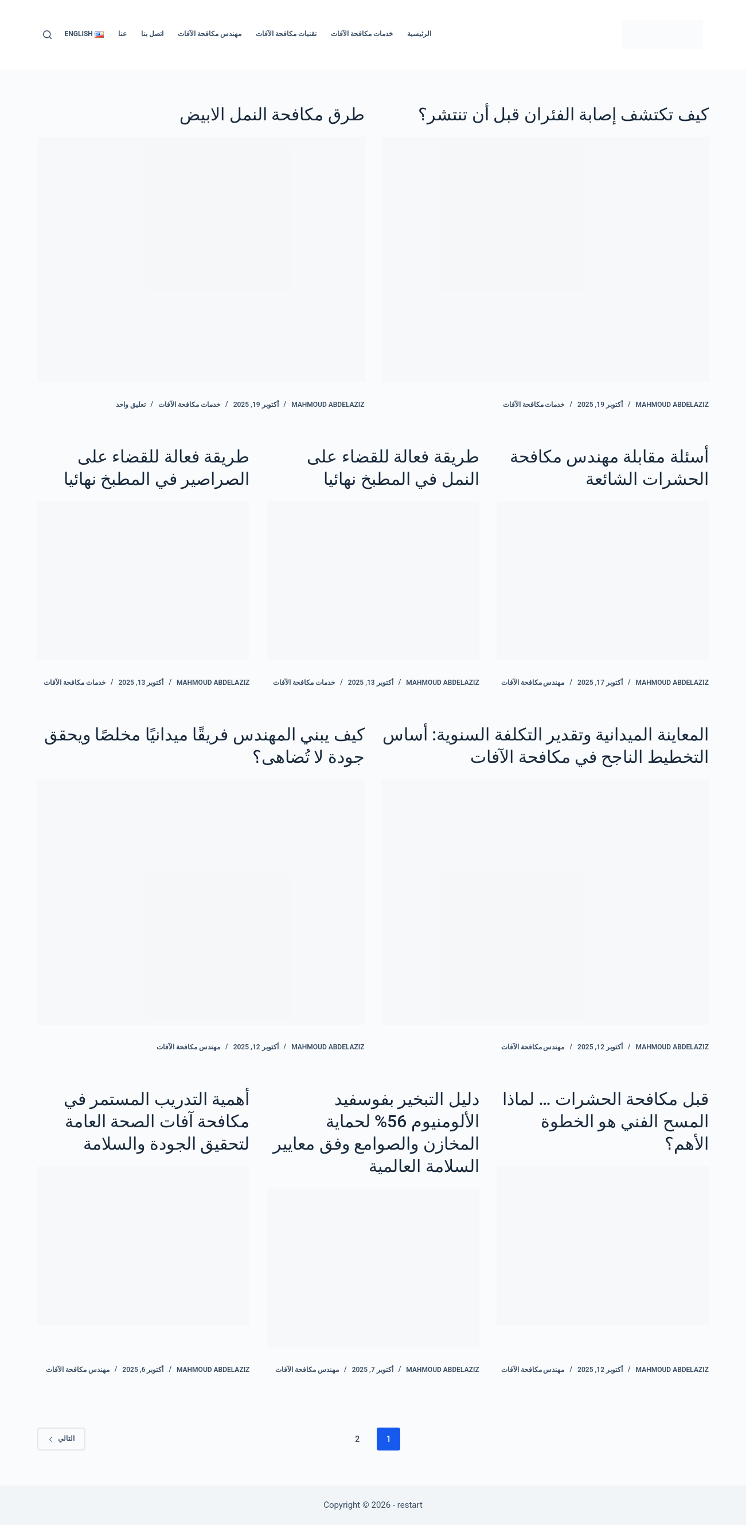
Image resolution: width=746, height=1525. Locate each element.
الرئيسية (419, 34)
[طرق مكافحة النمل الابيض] (200, 259)
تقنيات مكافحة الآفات (286, 34)
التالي (61, 1438)
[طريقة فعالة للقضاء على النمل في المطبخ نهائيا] (373, 581)
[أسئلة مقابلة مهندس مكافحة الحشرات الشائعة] (603, 581)
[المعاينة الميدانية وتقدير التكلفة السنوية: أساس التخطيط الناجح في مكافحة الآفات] (545, 902)
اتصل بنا (152, 34)
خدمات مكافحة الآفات (362, 34)
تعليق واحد (131, 405)
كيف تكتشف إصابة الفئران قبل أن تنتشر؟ (563, 114)
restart (410, 1505)
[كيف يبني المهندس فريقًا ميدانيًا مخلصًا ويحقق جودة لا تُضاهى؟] (200, 902)
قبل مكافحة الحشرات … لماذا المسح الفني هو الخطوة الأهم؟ (605, 1121)
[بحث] (47, 34)
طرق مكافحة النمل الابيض (271, 114)
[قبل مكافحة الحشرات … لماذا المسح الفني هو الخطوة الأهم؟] (603, 1246)
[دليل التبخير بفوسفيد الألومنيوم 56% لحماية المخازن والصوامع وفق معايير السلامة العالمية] (373, 1268)
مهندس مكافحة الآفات (209, 34)
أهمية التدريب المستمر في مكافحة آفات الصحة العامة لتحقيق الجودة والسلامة (156, 1121)
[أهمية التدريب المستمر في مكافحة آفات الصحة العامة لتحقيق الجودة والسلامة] (143, 1246)
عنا (122, 34)
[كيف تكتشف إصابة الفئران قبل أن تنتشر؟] (545, 259)
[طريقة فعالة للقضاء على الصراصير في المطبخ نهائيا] (143, 581)
